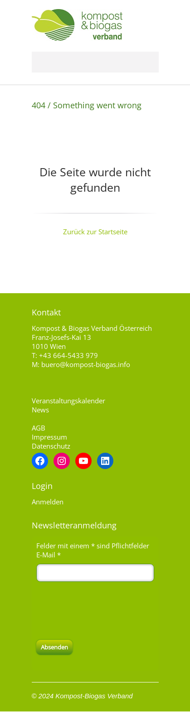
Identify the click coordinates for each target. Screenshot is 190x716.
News (40, 409)
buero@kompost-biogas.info (85, 364)
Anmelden (47, 501)
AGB (38, 427)
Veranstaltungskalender (68, 400)
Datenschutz (51, 445)
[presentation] (105, 611)
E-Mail (48, 554)
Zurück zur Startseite (95, 231)
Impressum (49, 436)
